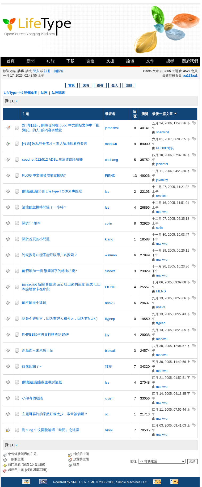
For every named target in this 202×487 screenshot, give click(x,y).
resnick (161, 196)
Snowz (110, 271)
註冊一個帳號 (53, 71)
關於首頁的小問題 (36, 239)
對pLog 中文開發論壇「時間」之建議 (50, 430)
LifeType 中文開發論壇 (20, 93)
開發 (90, 61)
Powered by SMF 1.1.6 (69, 482)
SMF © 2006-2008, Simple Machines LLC (117, 482)
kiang (109, 239)
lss (107, 192)
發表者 (110, 114)
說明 (86, 85)
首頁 (11, 61)
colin (108, 223)
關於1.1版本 (31, 223)
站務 (44, 93)
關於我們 (190, 61)
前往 (133, 461)
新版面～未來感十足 (37, 350)
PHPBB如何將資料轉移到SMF (45, 334)
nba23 (110, 303)
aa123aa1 (190, 75)
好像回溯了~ (31, 366)
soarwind (162, 132)
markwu (111, 144)
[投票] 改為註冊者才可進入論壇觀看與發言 (54, 144)
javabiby (162, 180)
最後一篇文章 (164, 114)
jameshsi (112, 128)
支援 (110, 61)
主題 (25, 114)
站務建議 (58, 93)
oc (107, 414)
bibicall (110, 351)
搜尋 (170, 61)
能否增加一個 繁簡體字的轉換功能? (49, 271)
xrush (109, 398)
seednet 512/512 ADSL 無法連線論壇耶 (52, 159)
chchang (111, 160)
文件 (150, 61)
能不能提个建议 (34, 303)
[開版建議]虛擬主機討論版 (42, 382)
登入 (36, 71)
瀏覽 (144, 114)
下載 (70, 61)
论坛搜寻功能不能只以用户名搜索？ (49, 255)
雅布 (108, 366)
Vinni (109, 430)
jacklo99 (162, 164)
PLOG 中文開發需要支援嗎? (44, 175)
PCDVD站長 (165, 148)
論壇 (130, 61)
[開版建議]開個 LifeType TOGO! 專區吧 (52, 191)
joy (107, 335)
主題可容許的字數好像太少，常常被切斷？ (55, 414)
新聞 (31, 61)
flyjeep (110, 319)
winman (111, 255)
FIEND (110, 176)
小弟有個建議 (32, 398)
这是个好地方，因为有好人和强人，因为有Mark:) (60, 319)
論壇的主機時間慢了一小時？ (44, 207)
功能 (50, 61)
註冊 (129, 85)
